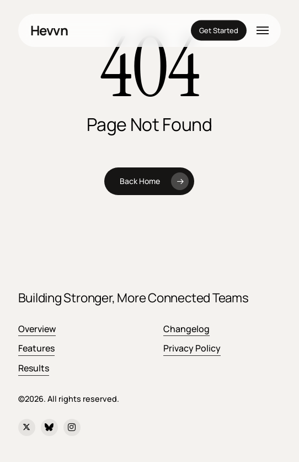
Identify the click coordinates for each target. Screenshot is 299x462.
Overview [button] (37, 329)
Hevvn (49, 30)
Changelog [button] (186, 329)
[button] (263, 30)
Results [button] (33, 368)
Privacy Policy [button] (192, 348)
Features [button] (36, 348)
